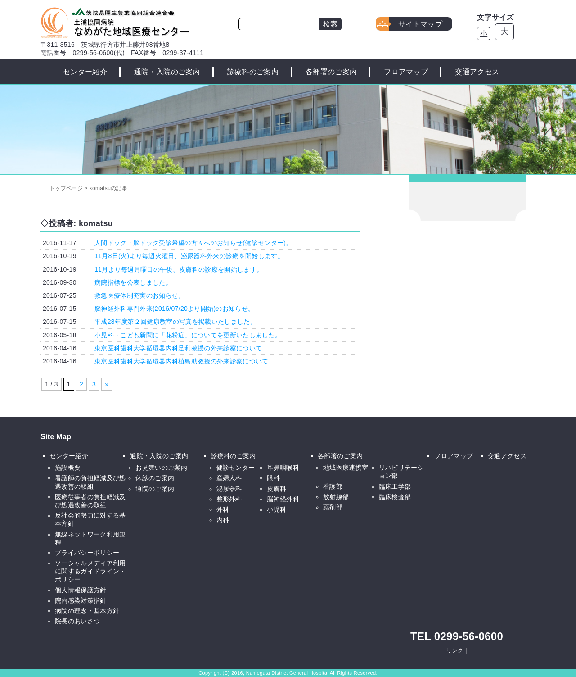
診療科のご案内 (253, 72)
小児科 (276, 509)
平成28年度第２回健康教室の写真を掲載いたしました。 (175, 321)
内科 (223, 519)
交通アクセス (477, 72)
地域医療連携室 (345, 467)
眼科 (273, 478)
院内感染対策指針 (81, 600)
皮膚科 (276, 488)
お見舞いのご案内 (161, 467)
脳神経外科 (283, 499)
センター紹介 (85, 72)
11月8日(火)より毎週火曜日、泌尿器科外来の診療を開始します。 (189, 255)
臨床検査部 (395, 496)
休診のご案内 (154, 478)
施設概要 (68, 467)
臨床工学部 (395, 486)
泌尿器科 (229, 488)
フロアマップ (406, 72)
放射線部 (336, 496)
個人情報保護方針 (81, 590)
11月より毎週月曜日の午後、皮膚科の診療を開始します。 (178, 269)
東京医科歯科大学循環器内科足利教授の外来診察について (178, 348)
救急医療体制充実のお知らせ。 (139, 295)
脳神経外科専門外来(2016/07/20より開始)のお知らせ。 (174, 308)
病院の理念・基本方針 (87, 610)
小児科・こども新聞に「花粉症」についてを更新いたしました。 (187, 335)
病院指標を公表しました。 (133, 282)
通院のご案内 (154, 488)
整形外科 (229, 499)
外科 (223, 509)
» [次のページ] (106, 384)
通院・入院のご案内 (167, 72)
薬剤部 (332, 507)
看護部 (332, 486)
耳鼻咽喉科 (283, 467)
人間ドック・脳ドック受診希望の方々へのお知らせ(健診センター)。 (193, 242)
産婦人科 (229, 478)
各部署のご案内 (331, 72)
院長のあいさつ (77, 621)
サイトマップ (420, 24)
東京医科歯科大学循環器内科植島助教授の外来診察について (181, 361)
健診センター (235, 467)
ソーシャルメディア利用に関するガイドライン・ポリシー (90, 571)
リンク (454, 650)
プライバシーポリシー (87, 552)
